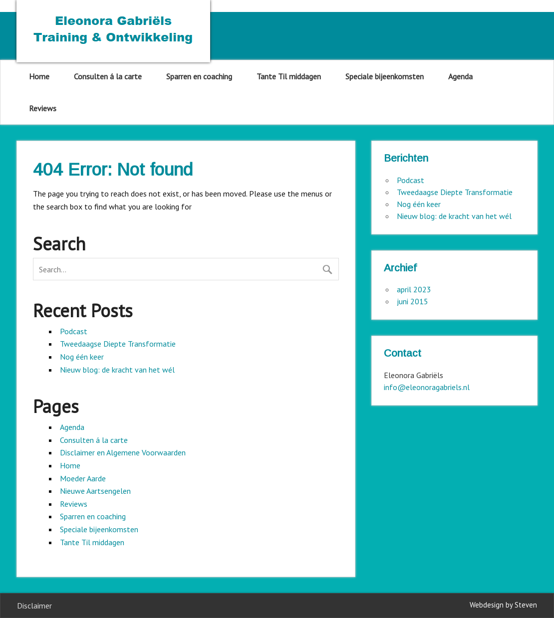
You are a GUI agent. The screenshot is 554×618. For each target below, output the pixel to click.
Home (39, 76)
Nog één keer (82, 357)
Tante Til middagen (289, 76)
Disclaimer (34, 606)
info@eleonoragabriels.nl (427, 387)
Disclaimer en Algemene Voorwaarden (123, 452)
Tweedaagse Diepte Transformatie (118, 344)
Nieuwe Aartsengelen (95, 491)
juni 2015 (412, 301)
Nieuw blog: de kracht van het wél (117, 370)
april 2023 (414, 289)
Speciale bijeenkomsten (384, 76)
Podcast (73, 331)
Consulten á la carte (108, 76)
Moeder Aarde (83, 478)
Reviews (42, 108)
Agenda (460, 76)
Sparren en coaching (199, 76)
